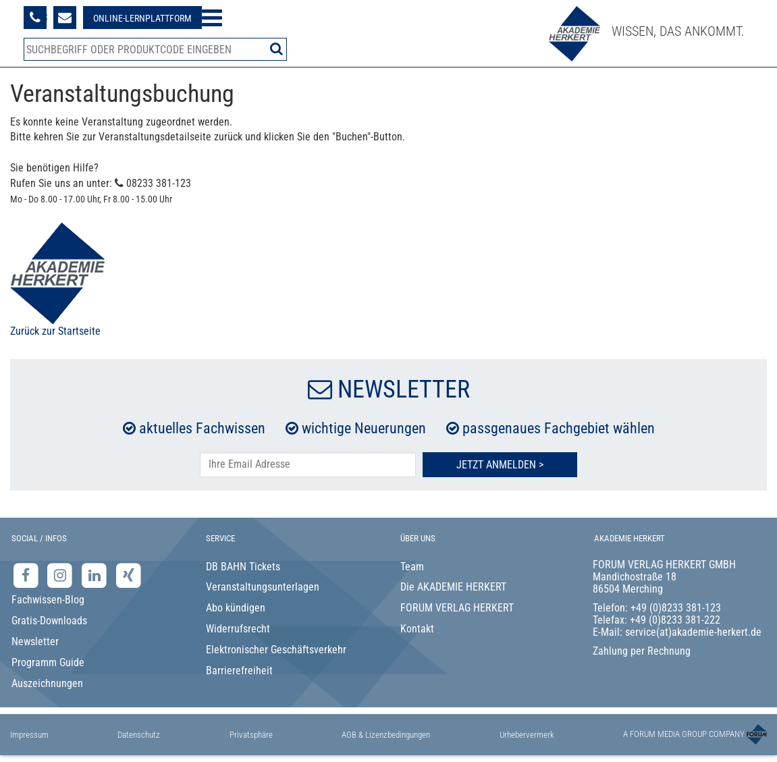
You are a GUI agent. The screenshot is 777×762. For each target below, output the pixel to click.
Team (412, 566)
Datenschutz (138, 735)
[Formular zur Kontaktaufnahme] (65, 17)
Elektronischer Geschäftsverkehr (276, 649)
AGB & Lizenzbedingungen (386, 735)
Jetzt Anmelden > (499, 464)
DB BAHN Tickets (243, 566)
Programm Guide (47, 662)
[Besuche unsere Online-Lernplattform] (142, 17)
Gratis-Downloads (49, 620)
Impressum (29, 735)
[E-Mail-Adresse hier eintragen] (308, 464)
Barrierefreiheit (239, 670)
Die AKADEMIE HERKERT (453, 586)
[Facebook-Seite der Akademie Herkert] (27, 574)
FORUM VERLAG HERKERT (457, 607)
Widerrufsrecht (238, 628)
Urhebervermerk (527, 735)
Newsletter (35, 641)
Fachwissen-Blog (47, 599)
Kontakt (417, 628)
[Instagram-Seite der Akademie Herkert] (62, 574)
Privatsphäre (251, 735)
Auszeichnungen (47, 683)
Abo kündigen (235, 607)
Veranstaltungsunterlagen (262, 586)
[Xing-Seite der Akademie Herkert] (128, 574)
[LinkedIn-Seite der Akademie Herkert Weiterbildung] (95, 574)
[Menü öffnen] (212, 18)
